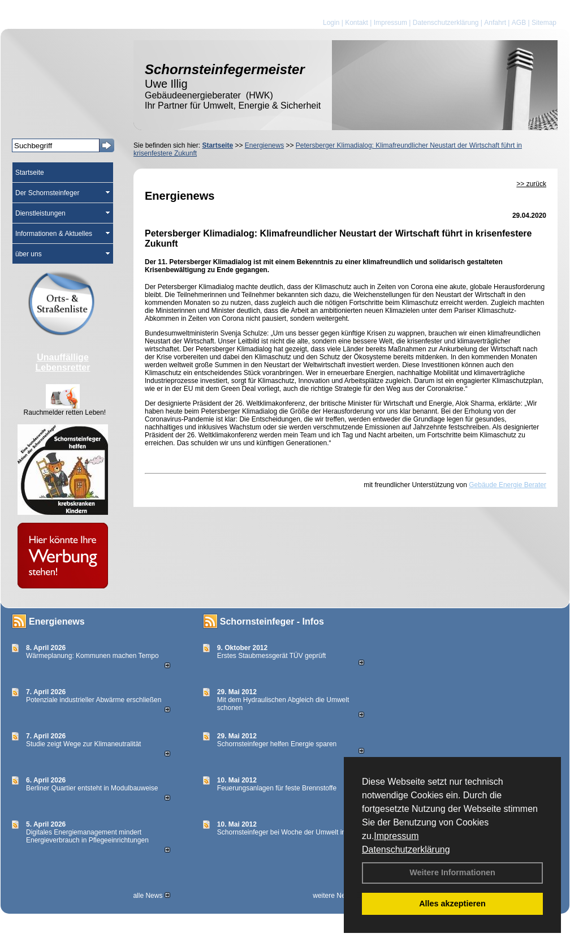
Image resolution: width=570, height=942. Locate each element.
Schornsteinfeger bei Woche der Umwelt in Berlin (291, 832)
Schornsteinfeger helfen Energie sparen (276, 744)
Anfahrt (495, 23)
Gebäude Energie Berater (507, 485)
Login (331, 23)
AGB (519, 23)
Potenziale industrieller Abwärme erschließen (93, 700)
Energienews (57, 621)
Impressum (396, 836)
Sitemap (544, 23)
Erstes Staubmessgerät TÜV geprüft (271, 656)
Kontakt (356, 23)
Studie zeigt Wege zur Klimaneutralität (83, 744)
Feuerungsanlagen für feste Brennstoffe (276, 788)
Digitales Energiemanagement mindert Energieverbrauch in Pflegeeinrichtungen (87, 836)
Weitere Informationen (452, 872)
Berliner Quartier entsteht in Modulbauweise (92, 788)
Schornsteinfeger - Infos (272, 621)
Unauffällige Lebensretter (63, 362)
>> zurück (531, 184)
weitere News (337, 896)
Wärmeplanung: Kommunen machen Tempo (92, 656)
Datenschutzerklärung (406, 849)
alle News (151, 896)
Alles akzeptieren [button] (452, 903)
